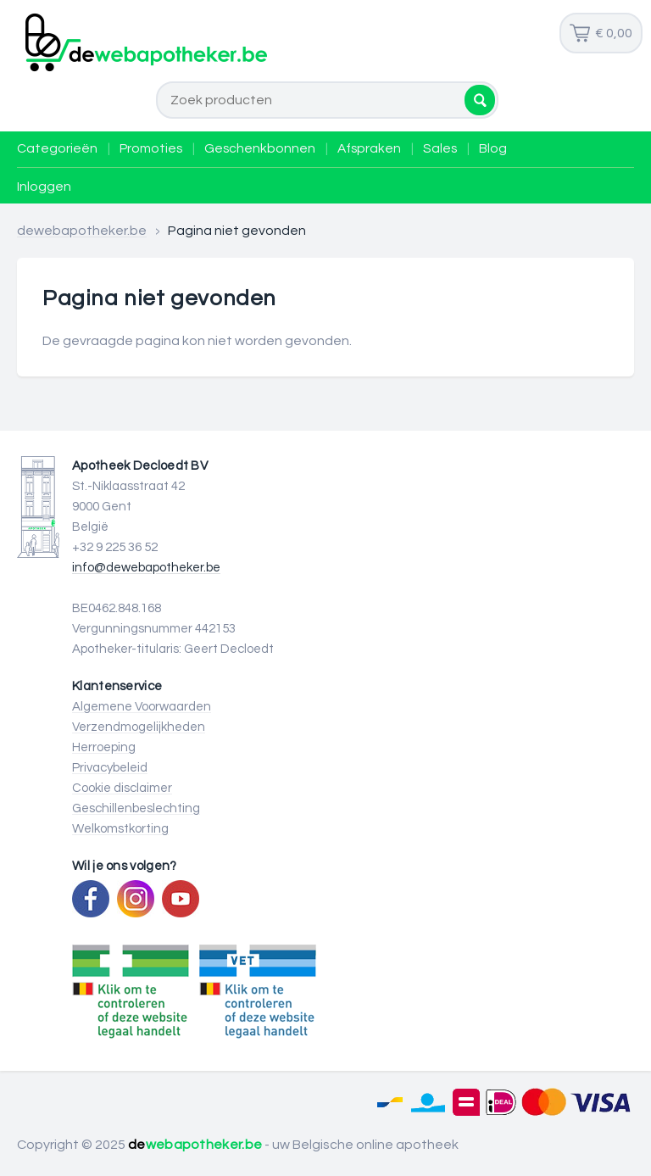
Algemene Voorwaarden (141, 706)
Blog (493, 148)
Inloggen (44, 186)
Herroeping (104, 747)
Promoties (151, 148)
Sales (440, 148)
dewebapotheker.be (82, 230)
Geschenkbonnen (259, 148)
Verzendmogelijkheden (138, 727)
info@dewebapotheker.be (146, 567)
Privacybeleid (109, 767)
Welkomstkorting (120, 828)
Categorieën (57, 148)
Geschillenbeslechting (136, 808)
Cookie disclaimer (122, 788)
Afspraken (369, 148)
